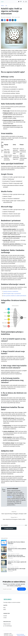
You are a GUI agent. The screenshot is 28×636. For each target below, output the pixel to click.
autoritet (9, 567)
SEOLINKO (9, 497)
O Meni (5, 617)
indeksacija (13, 553)
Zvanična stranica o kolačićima (10, 291)
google (9, 547)
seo (8, 540)
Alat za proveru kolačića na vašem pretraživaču (14, 295)
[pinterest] (21, 1)
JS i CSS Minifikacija (7, 625)
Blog (4, 607)
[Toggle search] (24, 1)
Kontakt (5, 615)
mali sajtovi (13, 547)
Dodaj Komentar (8, 528)
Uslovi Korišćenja (20, 634)
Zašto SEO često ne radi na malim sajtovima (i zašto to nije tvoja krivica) (16, 556)
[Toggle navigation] (26, 2)
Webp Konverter (6, 624)
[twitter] (19, 1)
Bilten (4, 609)
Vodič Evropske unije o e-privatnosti (12, 293)
